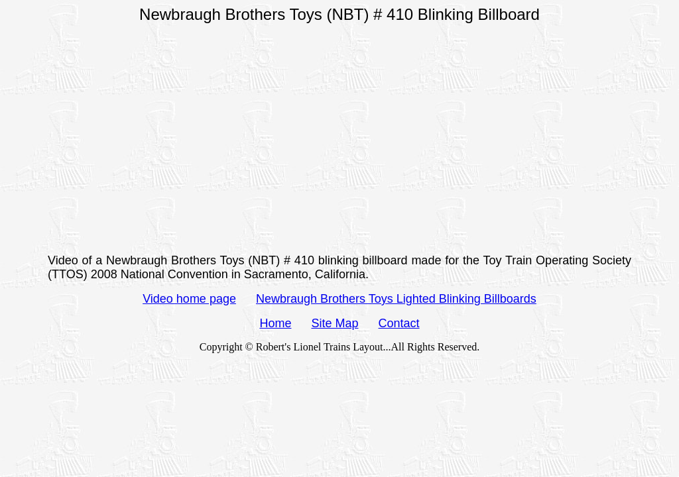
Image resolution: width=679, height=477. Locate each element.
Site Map (334, 323)
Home (275, 323)
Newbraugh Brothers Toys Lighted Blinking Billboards (396, 298)
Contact (399, 323)
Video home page (189, 298)
